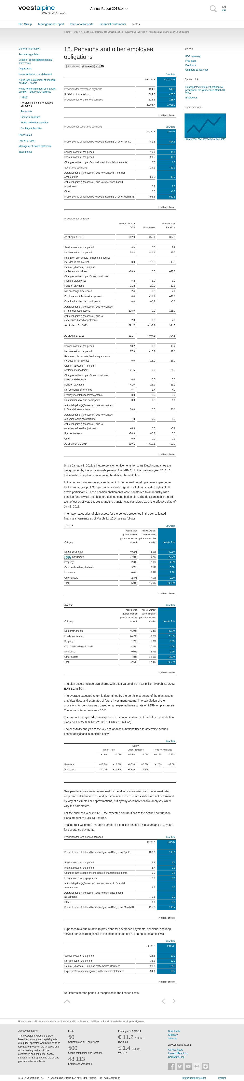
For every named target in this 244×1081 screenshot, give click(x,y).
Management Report (51, 24)
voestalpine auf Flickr (197, 1066)
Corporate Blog (176, 1057)
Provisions (26, 111)
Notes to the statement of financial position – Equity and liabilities (37, 90)
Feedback (190, 65)
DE (224, 10)
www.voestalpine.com (179, 1044)
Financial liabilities (30, 117)
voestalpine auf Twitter (180, 1066)
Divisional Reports (81, 24)
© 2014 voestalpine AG (30, 1078)
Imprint (222, 1078)
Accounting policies (29, 54)
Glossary (173, 1034)
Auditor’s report (27, 140)
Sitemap (172, 1038)
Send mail (102, 66)
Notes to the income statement (35, 74)
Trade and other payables (34, 122)
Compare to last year (196, 69)
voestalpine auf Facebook (171, 1066)
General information (29, 48)
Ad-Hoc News (175, 1049)
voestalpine (42, 9)
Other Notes (25, 135)
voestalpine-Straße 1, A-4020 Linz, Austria (73, 1078)
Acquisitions (25, 68)
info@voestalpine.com (194, 1078)
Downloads (174, 1031)
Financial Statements (112, 24)
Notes (136, 24)
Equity (24, 97)
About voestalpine (28, 1030)
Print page (190, 60)
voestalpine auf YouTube (188, 1066)
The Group (25, 24)
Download (170, 74)
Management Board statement (35, 146)
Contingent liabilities (31, 128)
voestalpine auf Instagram (205, 1066)
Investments (25, 151)
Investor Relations (178, 1053)
